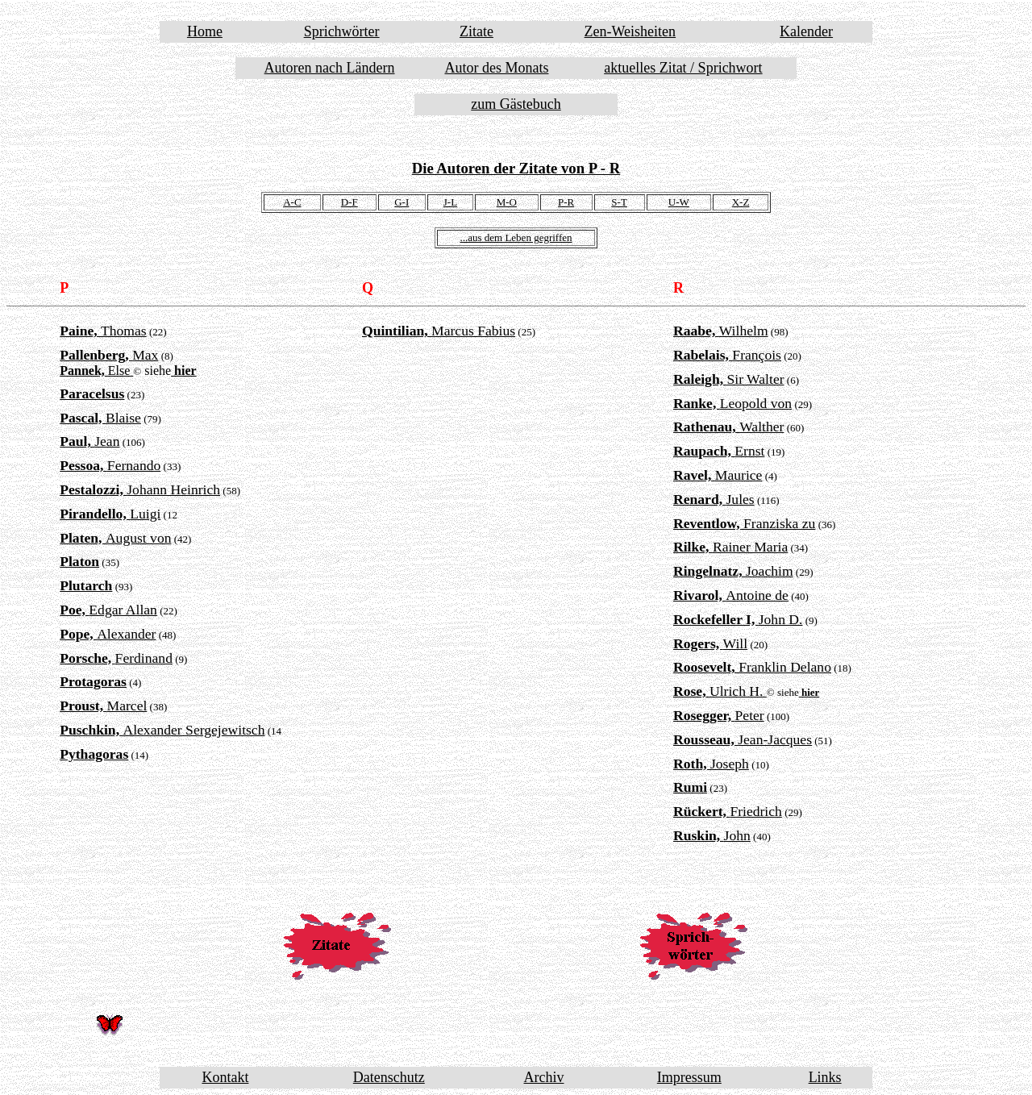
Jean (89, 441)
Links (825, 1077)
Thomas (103, 331)
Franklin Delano (752, 667)
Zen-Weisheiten (630, 31)
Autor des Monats (496, 68)
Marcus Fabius (438, 331)
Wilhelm (720, 331)
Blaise (100, 418)
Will (710, 643)
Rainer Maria (730, 547)
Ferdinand (116, 658)
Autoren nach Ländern (329, 68)
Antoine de (731, 595)
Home (205, 31)
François (727, 355)
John (712, 835)
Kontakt (225, 1077)
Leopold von (732, 403)
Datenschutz (389, 1077)
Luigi (110, 514)
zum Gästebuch (515, 104)
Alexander (108, 634)
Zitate (476, 31)
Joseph (711, 764)
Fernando (110, 465)
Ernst (718, 451)
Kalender (806, 31)
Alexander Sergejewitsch (162, 730)
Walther (728, 426)
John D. (737, 619)
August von (115, 538)
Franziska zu (744, 523)
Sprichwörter (342, 31)
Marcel (103, 705)
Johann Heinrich (140, 489)
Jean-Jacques (742, 739)
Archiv (544, 1077)
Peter (718, 715)
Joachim (733, 571)
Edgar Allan (108, 610)
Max (109, 355)
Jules (714, 499)
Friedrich (727, 811)
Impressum (689, 1077)
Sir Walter (728, 379)
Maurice (717, 475)
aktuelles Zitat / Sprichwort (683, 68)
